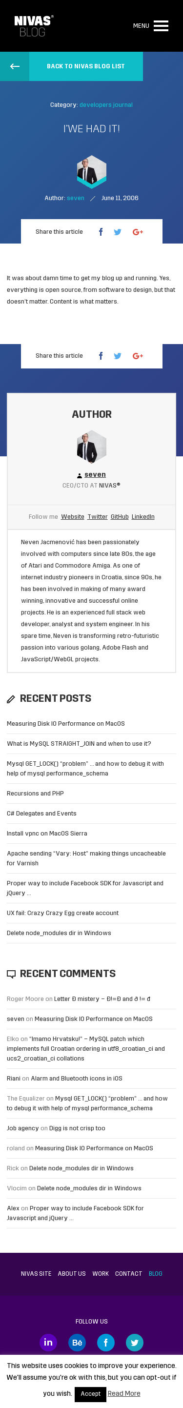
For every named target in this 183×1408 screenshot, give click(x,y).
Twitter (97, 517)
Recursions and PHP (35, 794)
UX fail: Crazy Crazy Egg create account (63, 913)
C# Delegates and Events (42, 814)
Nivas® (110, 486)
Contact (128, 1274)
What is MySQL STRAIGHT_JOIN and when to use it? (79, 744)
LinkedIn (143, 517)
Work (100, 1274)
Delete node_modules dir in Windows (59, 933)
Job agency (23, 1128)
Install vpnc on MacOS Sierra (47, 834)
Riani (13, 1079)
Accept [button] (91, 1394)
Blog (156, 1274)
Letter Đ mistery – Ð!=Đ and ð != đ (102, 999)
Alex (13, 1208)
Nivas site (36, 1274)
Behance (77, 1342)
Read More (124, 1394)
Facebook (106, 1342)
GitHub (120, 517)
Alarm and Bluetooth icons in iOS (76, 1079)
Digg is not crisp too (77, 1128)
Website (72, 517)
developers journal (106, 105)
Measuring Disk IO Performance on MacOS (66, 724)
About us (72, 1274)
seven (15, 1019)
